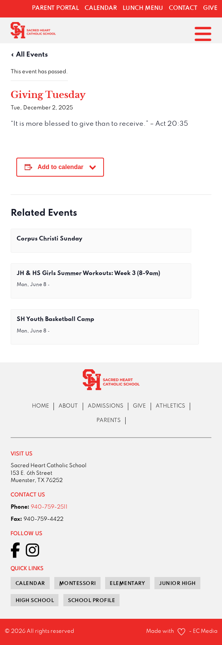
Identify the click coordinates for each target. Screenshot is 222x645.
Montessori (77, 583)
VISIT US (22, 454)
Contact (183, 8)
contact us (28, 495)
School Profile (91, 600)
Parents (108, 420)
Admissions (105, 406)
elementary (127, 583)
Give (210, 8)
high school (35, 600)
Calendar (101, 8)
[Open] (203, 33)
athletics (170, 406)
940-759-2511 (49, 507)
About (68, 406)
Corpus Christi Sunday (49, 239)
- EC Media (203, 631)
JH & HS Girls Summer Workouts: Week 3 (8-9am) (88, 273)
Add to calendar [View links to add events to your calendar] (60, 167)
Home (40, 406)
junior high (177, 583)
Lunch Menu (143, 8)
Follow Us (27, 534)
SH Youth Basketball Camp (55, 319)
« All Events (29, 55)
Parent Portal (55, 8)
